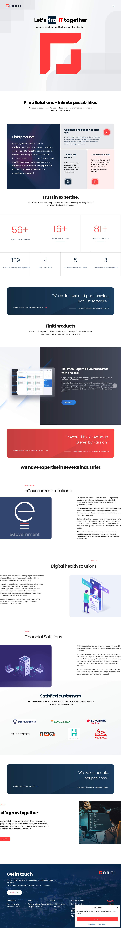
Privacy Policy (101, 924)
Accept (97, 919)
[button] (117, 908)
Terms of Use (91, 924)
